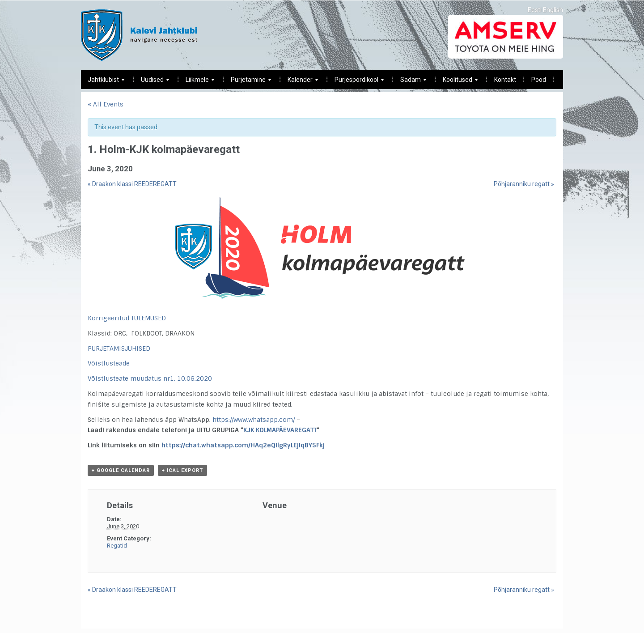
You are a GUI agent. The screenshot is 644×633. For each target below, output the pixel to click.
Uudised (151, 82)
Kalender (299, 82)
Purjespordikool (356, 82)
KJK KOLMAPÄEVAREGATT (280, 430)
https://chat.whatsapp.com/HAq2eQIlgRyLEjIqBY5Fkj (243, 445)
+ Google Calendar (121, 470)
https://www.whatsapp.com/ (253, 420)
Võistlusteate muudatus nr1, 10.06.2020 (150, 378)
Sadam (410, 82)
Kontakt (505, 79)
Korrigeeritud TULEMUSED (127, 318)
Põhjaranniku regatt (524, 183)
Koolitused (457, 82)
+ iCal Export (182, 470)
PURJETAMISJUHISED (119, 348)
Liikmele (196, 82)
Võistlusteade (109, 363)
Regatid (117, 545)
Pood (538, 79)
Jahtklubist (102, 82)
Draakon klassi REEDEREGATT (132, 183)
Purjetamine (247, 82)
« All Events (105, 104)
